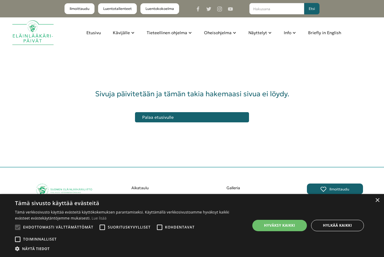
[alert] (192, 225)
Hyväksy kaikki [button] (279, 225)
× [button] (377, 200)
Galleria (233, 187)
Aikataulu (140, 187)
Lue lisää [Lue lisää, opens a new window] (99, 218)
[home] (32, 32)
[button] (124, 32)
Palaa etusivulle (158, 117)
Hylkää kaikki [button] (337, 225)
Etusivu (93, 32)
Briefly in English (324, 32)
